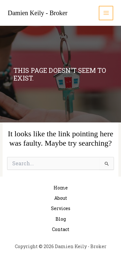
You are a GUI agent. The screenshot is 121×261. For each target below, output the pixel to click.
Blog (60, 219)
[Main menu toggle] (106, 13)
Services (60, 208)
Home (61, 188)
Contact (60, 229)
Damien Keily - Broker (37, 12)
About (60, 198)
